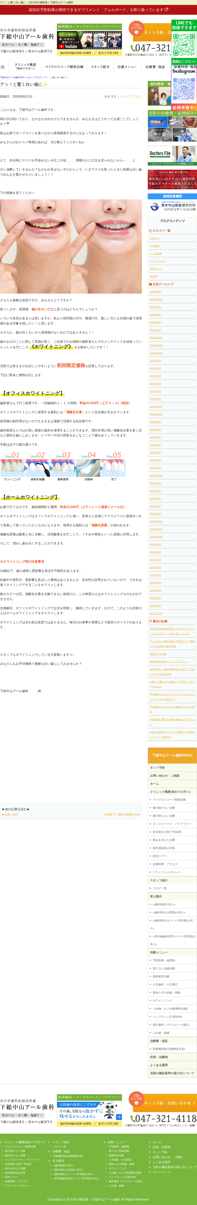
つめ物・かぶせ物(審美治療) (170, 1008)
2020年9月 (155, 544)
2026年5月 (155, 291)
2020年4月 (155, 582)
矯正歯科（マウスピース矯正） (172, 1024)
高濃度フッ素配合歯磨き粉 (120, 814)
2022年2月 (155, 468)
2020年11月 (156, 529)
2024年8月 (155, 368)
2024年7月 (155, 376)
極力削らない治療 (164, 815)
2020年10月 (156, 537)
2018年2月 (155, 598)
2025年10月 (156, 299)
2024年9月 (155, 360)
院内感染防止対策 (164, 848)
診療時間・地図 (183, 68)
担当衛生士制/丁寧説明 (167, 831)
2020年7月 (155, 560)
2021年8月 (155, 483)
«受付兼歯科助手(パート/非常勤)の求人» (173, 940)
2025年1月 (155, 330)
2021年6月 (155, 498)
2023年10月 (156, 414)
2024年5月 (155, 391)
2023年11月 (156, 406)
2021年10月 (156, 475)
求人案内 (156, 896)
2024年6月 (155, 383)
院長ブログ (156, 268)
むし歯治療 (156, 253)
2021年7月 (155, 491)
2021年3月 (155, 506)
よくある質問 (159, 1065)
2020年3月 (155, 590)
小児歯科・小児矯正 (165, 984)
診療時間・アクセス (165, 864)
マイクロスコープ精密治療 (64, 68)
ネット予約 (157, 767)
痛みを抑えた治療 (164, 839)
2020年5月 (155, 575)
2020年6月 (155, 567)
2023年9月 (155, 422)
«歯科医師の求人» (164, 904)
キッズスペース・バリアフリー (172, 823)
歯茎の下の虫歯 (158, 654)
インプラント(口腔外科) (167, 1016)
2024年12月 (156, 337)
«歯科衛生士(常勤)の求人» (169, 912)
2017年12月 (156, 613)
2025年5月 (155, 314)
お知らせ (154, 238)
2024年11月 (156, 345)
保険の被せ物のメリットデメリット (169, 661)
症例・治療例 (159, 1057)
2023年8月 (155, 429)
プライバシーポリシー (166, 872)
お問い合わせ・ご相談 (164, 775)
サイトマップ (161, 1172)
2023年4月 (155, 460)
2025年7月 (155, 307)
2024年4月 (155, 399)
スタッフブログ (131, 96)
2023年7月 (155, 437)
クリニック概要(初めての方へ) (25, 68)
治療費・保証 (155, 68)
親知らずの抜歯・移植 (166, 992)
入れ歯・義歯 (161, 1032)
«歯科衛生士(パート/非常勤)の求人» (171, 924)
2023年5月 (155, 452)
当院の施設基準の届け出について (172, 1073)
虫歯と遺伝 (11, 814)
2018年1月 (155, 605)
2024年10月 (156, 353)
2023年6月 (155, 445)
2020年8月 (155, 552)
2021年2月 (155, 514)
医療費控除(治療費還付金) (169, 1048)
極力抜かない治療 (164, 807)
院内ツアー (160, 856)
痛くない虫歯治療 (164, 968)
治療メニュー (127, 68)
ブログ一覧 (160, 888)
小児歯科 (154, 245)
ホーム (4, 68)
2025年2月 (155, 322)
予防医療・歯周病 (164, 960)
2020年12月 (156, 521)
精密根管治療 (161, 976)
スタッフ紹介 (100, 68)
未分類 (153, 276)
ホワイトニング (162, 1000)
